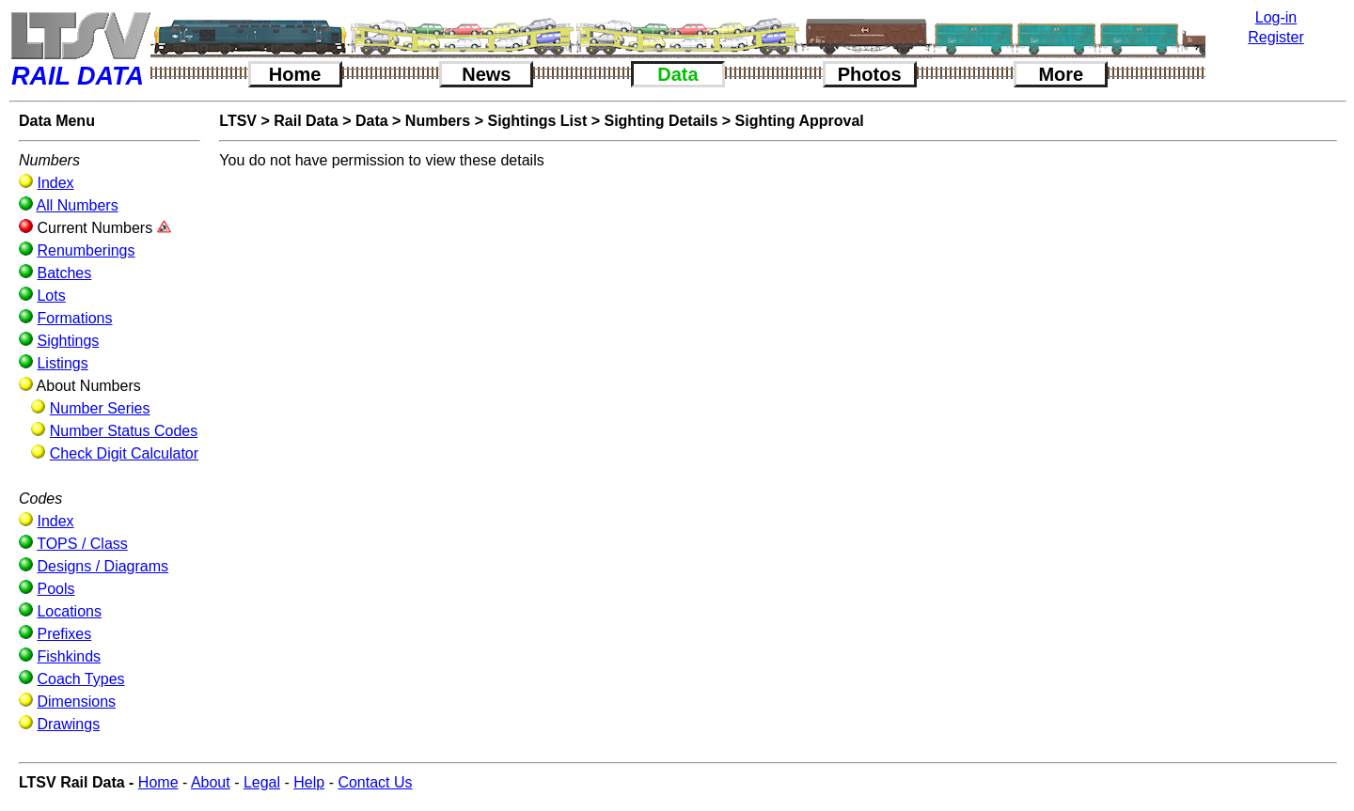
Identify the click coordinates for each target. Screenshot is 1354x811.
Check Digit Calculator (124, 453)
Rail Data (306, 121)
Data (677, 74)
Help (308, 782)
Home (295, 74)
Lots (51, 296)
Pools (55, 589)
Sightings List (537, 121)
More (1060, 74)
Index (55, 183)
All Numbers (77, 205)
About (210, 782)
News (486, 74)
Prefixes (64, 634)
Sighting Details (660, 121)
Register (1276, 37)
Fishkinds (69, 656)
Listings (62, 363)
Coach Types (80, 679)
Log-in (1276, 17)
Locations (69, 611)
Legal (262, 782)
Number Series (100, 408)
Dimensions (76, 702)
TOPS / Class (82, 544)
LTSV (238, 121)
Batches (64, 273)
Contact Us (375, 782)
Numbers (437, 121)
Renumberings (85, 250)
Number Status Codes (123, 431)
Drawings (68, 724)
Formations (74, 318)
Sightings (68, 341)
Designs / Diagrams (102, 566)
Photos (870, 74)
